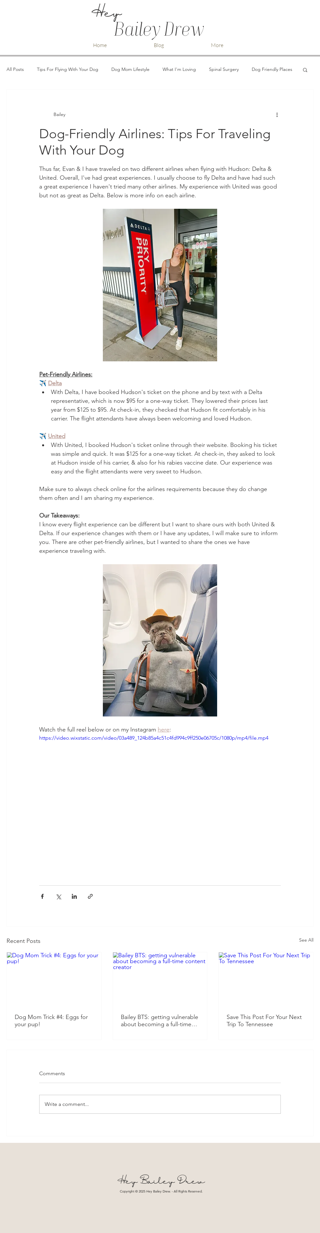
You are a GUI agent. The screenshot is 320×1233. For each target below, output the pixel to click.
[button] (305, 69)
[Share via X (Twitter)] (58, 896)
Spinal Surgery (224, 69)
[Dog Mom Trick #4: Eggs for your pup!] (54, 978)
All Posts (15, 69)
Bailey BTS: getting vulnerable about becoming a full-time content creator (159, 1020)
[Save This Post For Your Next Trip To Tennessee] (266, 978)
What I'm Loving (179, 69)
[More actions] (277, 114)
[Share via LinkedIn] (74, 896)
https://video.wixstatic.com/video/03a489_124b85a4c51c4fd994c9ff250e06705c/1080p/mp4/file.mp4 (153, 738)
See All (306, 940)
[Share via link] (90, 896)
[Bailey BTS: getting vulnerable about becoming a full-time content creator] (160, 978)
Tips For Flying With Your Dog (67, 69)
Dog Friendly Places (272, 69)
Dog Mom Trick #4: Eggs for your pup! (51, 1020)
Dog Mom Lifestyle (130, 69)
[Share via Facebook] (42, 896)
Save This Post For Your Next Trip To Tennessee (264, 1020)
